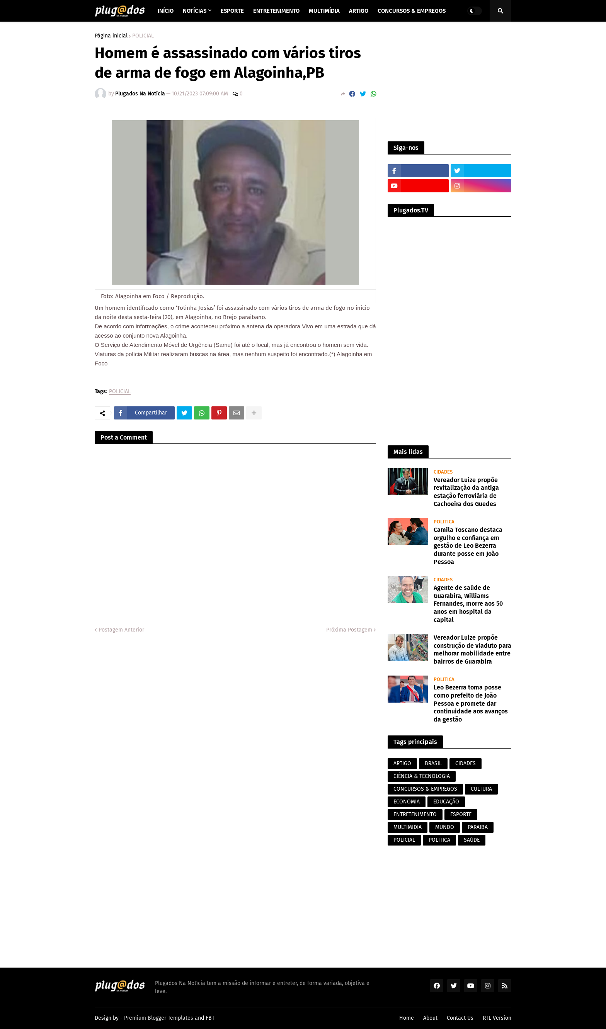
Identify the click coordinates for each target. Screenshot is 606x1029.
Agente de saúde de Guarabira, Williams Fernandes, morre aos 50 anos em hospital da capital (468, 603)
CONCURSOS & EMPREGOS (425, 789)
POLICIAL (143, 36)
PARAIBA (478, 827)
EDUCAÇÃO (446, 801)
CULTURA (481, 789)
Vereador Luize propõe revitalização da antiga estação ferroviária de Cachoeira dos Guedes (466, 492)
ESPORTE (461, 814)
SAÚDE (472, 840)
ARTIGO (402, 763)
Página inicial (111, 36)
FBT (210, 1018)
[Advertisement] (449, 81)
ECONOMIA (406, 801)
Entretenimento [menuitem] (276, 10)
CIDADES (465, 763)
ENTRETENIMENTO (415, 814)
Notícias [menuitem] (194, 10)
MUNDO (444, 827)
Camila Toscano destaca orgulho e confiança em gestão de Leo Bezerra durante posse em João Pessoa (468, 545)
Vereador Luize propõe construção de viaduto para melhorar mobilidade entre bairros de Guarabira (472, 649)
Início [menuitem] (166, 10)
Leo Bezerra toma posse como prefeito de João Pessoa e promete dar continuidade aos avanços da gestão (471, 703)
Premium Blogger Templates (158, 1018)
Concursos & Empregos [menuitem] (412, 10)
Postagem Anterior (121, 630)
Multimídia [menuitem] (324, 10)
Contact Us (460, 1018)
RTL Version (497, 1018)
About (430, 1018)
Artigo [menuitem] (358, 10)
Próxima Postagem (349, 630)
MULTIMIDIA (407, 827)
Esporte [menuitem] (232, 10)
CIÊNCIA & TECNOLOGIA (421, 776)
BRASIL (433, 763)
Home (406, 1018)
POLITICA (439, 840)
